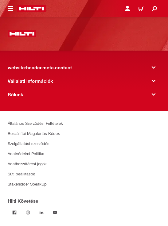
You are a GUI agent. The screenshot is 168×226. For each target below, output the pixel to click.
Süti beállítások (21, 173)
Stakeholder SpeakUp (27, 184)
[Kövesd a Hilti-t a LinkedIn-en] (41, 212)
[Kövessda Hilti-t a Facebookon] (14, 212)
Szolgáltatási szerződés (28, 143)
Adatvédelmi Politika (26, 153)
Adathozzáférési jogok (27, 163)
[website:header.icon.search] (154, 8)
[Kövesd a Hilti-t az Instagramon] (28, 212)
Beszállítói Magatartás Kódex (34, 133)
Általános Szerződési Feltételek (35, 123)
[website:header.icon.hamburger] (10, 8)
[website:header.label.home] (31, 8)
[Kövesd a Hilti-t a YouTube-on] (55, 212)
